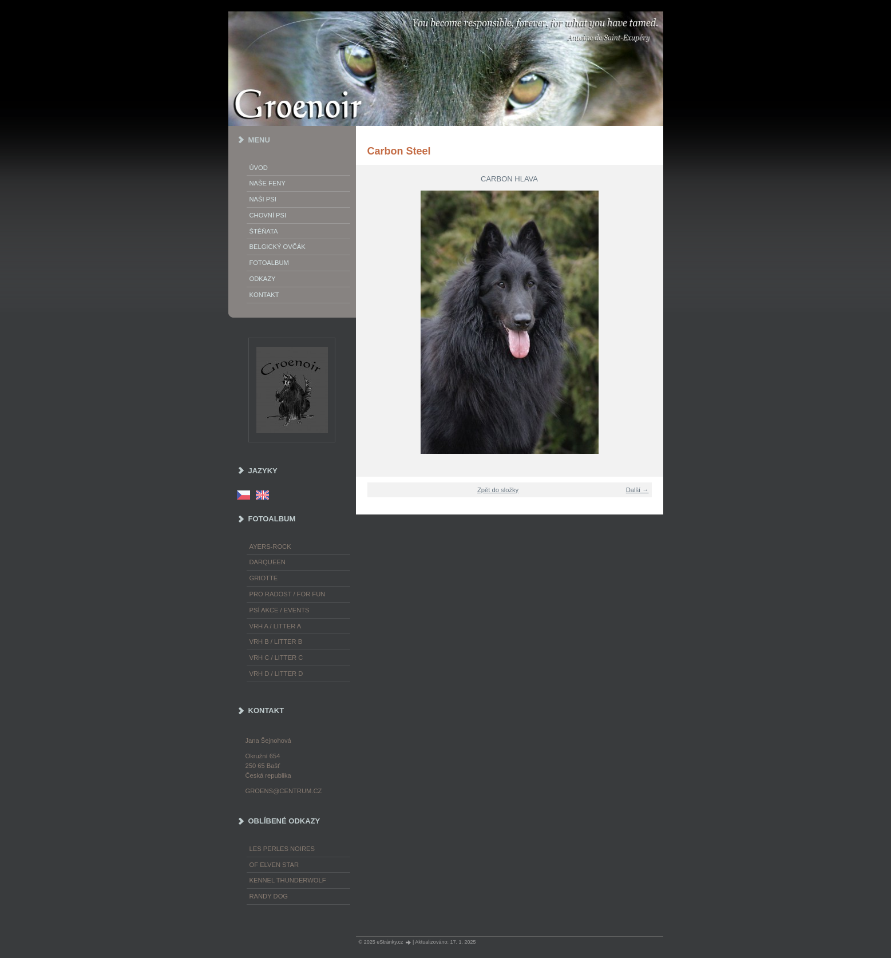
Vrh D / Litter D (276, 673)
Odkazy (263, 278)
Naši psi (263, 199)
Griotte (264, 578)
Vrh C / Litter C (276, 657)
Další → (637, 489)
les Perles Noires (282, 848)
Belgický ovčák (278, 246)
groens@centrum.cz (283, 790)
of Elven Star (274, 864)
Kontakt (264, 294)
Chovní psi (268, 215)
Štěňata (264, 231)
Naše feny (268, 183)
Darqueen (268, 562)
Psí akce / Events (280, 610)
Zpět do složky (497, 489)
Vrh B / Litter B (276, 641)
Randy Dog (269, 896)
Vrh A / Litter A (276, 626)
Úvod (259, 167)
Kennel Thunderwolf (288, 880)
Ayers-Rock (270, 546)
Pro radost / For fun (288, 594)
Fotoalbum (269, 262)
